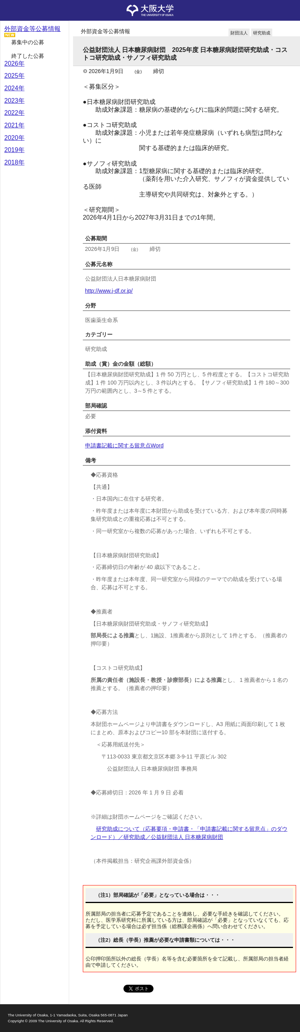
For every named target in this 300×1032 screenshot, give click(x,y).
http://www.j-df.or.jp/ (109, 291)
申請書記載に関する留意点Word (124, 445)
